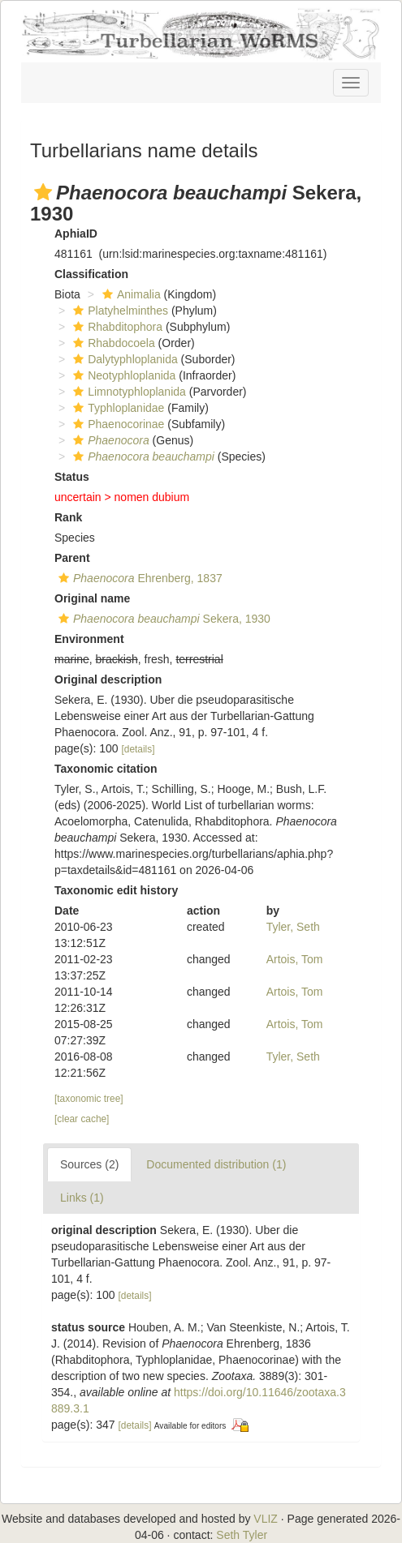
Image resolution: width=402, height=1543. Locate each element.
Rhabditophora (115, 326)
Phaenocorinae (116, 424)
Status (71, 476)
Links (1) (82, 1197)
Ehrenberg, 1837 (138, 578)
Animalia (129, 294)
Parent (72, 557)
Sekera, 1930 (162, 618)
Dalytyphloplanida (123, 359)
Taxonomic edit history (116, 890)
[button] (43, 192)
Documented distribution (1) (216, 1164)
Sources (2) (89, 1164)
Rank (68, 517)
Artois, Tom (294, 959)
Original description (108, 679)
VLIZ (265, 1518)
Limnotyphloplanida (127, 391)
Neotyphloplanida (122, 375)
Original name (92, 598)
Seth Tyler (241, 1534)
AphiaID (75, 233)
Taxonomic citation (106, 768)
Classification (91, 274)
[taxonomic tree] (88, 1098)
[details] (138, 749)
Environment (89, 638)
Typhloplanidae (116, 407)
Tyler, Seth (293, 926)
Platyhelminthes (118, 310)
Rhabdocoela (112, 342)
